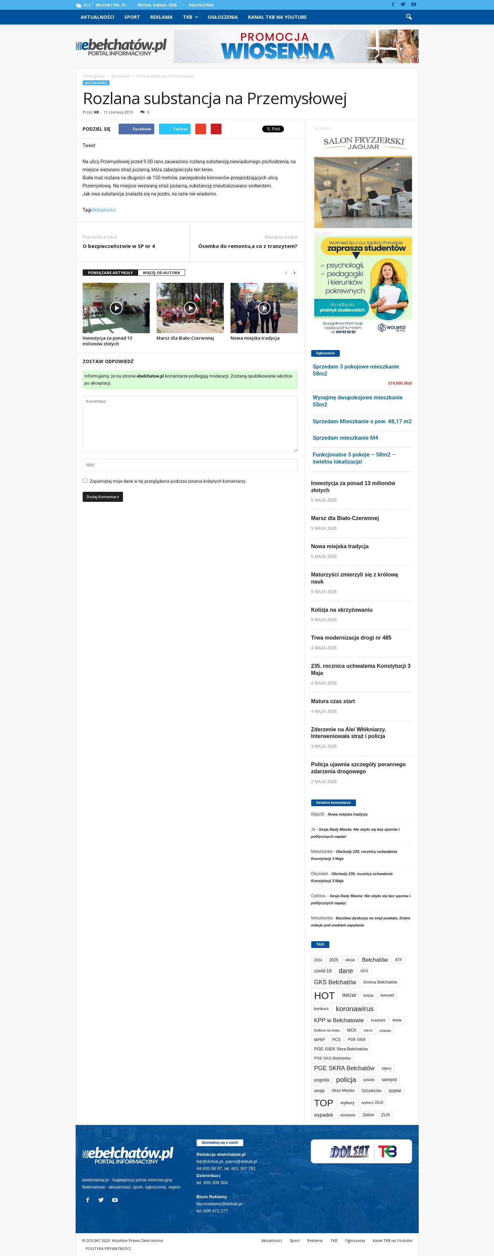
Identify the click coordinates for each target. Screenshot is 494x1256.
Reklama (161, 17)
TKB (190, 17)
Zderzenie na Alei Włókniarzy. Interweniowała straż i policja (348, 733)
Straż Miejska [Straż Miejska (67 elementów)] (343, 1090)
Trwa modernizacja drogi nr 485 (351, 638)
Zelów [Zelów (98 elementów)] (368, 1114)
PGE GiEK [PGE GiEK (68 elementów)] (357, 1039)
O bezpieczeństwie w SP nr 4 (119, 246)
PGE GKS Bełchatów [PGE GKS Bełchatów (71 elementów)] (332, 1058)
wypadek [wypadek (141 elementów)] (323, 1115)
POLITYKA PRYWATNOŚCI (108, 1248)
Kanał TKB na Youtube (277, 17)
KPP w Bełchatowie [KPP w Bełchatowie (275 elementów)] (339, 1020)
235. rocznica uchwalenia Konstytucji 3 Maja (361, 669)
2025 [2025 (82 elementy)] (333, 960)
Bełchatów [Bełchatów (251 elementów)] (375, 960)
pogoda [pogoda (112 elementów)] (321, 1079)
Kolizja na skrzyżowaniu (342, 610)
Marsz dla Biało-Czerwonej (185, 338)
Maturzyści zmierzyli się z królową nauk (354, 578)
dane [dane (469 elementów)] (346, 971)
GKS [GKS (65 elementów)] (364, 971)
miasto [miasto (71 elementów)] (385, 1030)
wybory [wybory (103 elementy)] (347, 1102)
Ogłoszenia (201, 4)
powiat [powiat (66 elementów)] (368, 1080)
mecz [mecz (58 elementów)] (368, 1030)
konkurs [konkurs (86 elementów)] (321, 1008)
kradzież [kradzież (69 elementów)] (378, 1020)
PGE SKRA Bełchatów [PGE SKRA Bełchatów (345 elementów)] (344, 1068)
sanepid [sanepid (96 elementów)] (389, 1079)
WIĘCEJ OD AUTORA (161, 272)
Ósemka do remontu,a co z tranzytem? (247, 246)
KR (96, 112)
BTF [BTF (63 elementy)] (398, 960)
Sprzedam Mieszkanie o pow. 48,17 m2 (362, 421)
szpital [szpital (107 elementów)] (394, 1090)
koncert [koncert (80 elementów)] (387, 995)
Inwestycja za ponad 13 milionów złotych (107, 341)
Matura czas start (333, 701)
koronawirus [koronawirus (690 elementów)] (355, 1008)
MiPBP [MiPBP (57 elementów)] (319, 1040)
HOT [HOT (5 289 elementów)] (324, 995)
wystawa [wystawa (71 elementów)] (348, 1115)
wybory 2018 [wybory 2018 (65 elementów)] (372, 1102)
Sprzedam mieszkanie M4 (345, 437)
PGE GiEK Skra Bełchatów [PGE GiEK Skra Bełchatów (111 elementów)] (341, 1048)
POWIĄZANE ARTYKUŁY (110, 272)
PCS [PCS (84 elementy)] (336, 1039)
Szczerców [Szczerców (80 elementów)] (371, 1090)
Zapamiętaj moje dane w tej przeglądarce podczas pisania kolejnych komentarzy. (168, 481)
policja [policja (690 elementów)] (346, 1079)
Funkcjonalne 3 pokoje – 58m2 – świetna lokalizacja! (354, 458)
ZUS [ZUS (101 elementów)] (385, 1114)
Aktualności (97, 17)
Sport (132, 17)
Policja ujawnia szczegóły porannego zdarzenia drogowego (358, 768)
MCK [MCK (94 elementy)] (351, 1030)
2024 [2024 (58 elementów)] (318, 960)
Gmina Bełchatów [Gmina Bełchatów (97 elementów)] (380, 982)
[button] (408, 17)
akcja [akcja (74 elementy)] (350, 959)
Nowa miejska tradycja (255, 338)
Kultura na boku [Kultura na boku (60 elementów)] (327, 1030)
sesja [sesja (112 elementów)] (319, 1090)
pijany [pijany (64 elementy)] (387, 1068)
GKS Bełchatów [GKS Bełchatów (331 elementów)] (335, 982)
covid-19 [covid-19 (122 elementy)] (323, 970)
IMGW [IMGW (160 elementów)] (349, 995)
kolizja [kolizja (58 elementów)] (368, 995)
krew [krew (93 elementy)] (397, 1020)
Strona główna (94, 76)
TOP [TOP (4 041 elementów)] (324, 1102)
